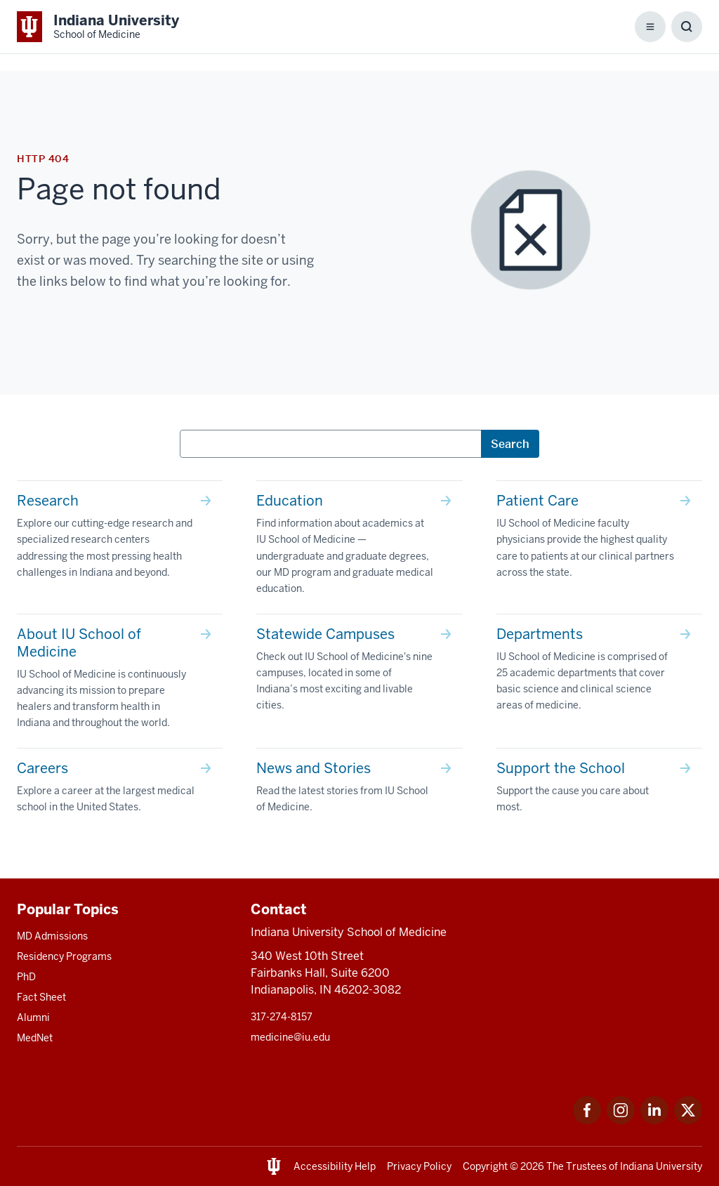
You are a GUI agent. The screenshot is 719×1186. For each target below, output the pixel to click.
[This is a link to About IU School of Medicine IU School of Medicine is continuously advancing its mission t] (120, 681)
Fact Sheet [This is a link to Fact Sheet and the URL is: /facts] (41, 997)
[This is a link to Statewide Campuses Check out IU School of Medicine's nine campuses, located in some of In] (359, 672)
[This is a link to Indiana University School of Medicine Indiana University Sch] (98, 26)
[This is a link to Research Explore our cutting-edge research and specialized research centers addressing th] (120, 539)
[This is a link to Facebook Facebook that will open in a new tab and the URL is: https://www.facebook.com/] (587, 1120)
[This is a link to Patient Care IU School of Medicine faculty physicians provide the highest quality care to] (599, 539)
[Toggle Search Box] (686, 26)
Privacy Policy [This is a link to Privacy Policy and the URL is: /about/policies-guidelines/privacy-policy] (419, 1166)
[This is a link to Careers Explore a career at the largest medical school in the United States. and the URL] (120, 790)
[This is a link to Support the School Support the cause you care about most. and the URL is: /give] (599, 790)
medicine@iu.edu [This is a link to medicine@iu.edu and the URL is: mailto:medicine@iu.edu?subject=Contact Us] (290, 1037)
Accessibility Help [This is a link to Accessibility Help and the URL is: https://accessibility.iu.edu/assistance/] (334, 1166)
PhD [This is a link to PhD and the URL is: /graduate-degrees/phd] (26, 976)
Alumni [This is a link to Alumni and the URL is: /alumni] (33, 1017)
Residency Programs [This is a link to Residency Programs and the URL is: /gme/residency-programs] (64, 956)
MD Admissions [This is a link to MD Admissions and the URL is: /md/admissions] (52, 936)
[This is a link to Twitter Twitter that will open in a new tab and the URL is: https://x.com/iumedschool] (688, 1120)
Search (510, 444)
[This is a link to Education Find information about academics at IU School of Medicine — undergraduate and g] (359, 547)
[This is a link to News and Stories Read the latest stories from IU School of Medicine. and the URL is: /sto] (359, 790)
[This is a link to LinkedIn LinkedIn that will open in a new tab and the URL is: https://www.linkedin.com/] (654, 1120)
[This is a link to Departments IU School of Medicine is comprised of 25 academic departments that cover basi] (599, 672)
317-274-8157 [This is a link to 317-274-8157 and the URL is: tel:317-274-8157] (281, 1016)
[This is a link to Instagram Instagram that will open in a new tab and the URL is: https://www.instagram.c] (621, 1120)
